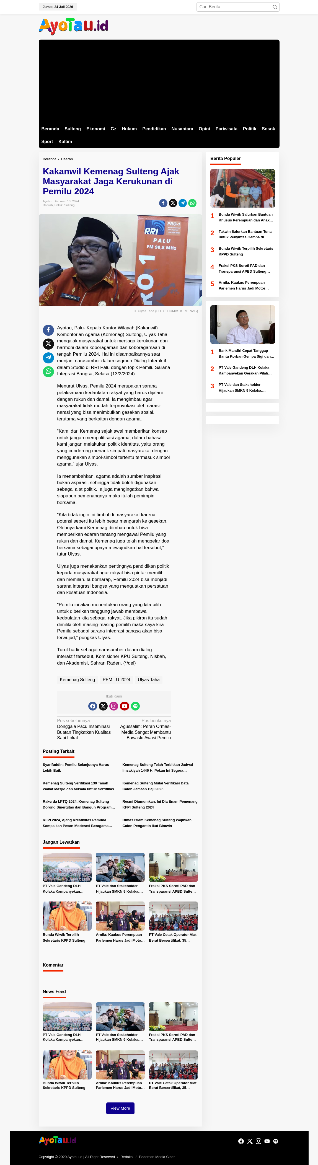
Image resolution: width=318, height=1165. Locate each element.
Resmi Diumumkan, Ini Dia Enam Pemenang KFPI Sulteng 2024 (160, 804)
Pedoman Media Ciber (157, 1157)
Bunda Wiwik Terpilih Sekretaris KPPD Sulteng (64, 937)
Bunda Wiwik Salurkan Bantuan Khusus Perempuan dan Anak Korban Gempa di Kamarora (246, 217)
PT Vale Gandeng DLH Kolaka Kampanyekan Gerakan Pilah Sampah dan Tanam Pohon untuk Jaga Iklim (66, 889)
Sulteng (69, 205)
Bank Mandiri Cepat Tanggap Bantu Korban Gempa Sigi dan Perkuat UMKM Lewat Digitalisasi (245, 354)
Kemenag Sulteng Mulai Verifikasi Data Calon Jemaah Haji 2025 (155, 786)
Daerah (48, 205)
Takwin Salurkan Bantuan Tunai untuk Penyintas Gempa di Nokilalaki (246, 235)
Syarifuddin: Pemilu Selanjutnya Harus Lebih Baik (76, 768)
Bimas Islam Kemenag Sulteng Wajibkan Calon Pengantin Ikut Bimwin (156, 823)
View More (120, 1108)
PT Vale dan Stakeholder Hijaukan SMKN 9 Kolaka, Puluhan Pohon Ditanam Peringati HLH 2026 (117, 889)
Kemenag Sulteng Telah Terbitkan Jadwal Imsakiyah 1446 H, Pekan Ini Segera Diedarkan (157, 768)
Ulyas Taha (149, 679)
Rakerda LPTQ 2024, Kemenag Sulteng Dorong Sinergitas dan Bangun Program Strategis (77, 804)
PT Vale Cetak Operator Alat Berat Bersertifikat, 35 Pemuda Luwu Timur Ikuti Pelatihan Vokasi (172, 938)
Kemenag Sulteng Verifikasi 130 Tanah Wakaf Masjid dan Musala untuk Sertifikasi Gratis (79, 786)
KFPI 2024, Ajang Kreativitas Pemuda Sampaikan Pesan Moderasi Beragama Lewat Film (76, 823)
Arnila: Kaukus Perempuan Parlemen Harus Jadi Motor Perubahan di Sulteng (119, 938)
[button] (275, 7)
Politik (59, 205)
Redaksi (126, 1157)
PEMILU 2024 (116, 679)
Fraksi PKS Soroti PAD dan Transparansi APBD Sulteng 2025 (173, 889)
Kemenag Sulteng (77, 679)
